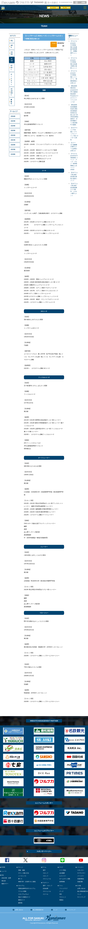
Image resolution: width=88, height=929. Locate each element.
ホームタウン (11, 79)
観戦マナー (5, 883)
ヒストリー (62, 876)
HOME (3, 867)
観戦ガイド (21, 900)
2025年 (13, 121)
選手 (44, 870)
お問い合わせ (81, 888)
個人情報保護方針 (82, 891)
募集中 (11, 101)
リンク (79, 894)
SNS (60, 894)
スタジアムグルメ (23, 894)
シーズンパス (22, 876)
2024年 (13, 126)
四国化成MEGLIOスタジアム (26, 888)
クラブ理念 (62, 870)
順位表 (4, 881)
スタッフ (45, 873)
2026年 (13, 116)
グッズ (61, 891)
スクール (45, 894)
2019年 (13, 149)
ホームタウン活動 (64, 879)
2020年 (13, 145)
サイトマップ (81, 897)
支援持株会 (80, 879)
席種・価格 (21, 870)
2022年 (13, 135)
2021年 (13, 140)
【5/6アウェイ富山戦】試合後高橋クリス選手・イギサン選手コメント (74, 189)
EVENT (11, 67)
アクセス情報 (22, 891)
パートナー (80, 876)
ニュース (3, 871)
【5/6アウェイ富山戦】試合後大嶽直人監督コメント (74, 176)
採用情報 (62, 881)
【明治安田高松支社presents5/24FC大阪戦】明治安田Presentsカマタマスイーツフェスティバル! (74, 94)
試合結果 (45, 888)
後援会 (61, 900)
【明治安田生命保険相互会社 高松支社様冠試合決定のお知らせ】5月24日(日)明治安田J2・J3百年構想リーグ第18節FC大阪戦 (74, 114)
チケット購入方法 (23, 873)
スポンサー (80, 870)
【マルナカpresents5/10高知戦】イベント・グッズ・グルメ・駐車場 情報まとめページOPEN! (74, 161)
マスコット (62, 897)
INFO (12, 46)
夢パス (20, 879)
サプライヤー (81, 873)
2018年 (13, 154)
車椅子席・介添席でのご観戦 (27, 881)
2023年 (13, 130)
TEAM (12, 60)
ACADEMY (12, 92)
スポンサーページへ (44, 851)
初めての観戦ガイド (24, 897)
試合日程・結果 (6, 878)
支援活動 (80, 881)
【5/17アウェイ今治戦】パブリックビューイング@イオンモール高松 (74, 133)
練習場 (20, 903)
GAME (12, 53)
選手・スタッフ (47, 885)
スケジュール (47, 879)
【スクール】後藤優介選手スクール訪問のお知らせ (73, 146)
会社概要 (62, 873)
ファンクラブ (63, 888)
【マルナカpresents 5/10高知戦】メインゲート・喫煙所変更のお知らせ (73, 77)
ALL (12, 40)
